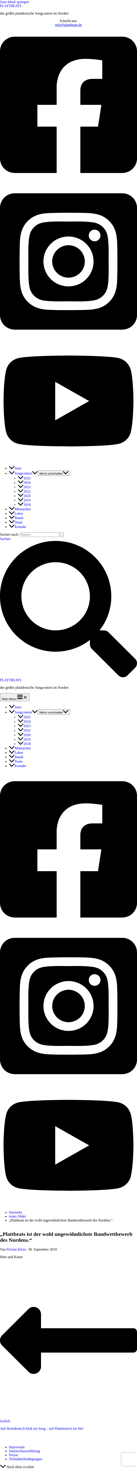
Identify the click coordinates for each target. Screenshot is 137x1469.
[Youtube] (68, 460)
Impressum (17, 1447)
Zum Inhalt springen (14, 2)
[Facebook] (68, 181)
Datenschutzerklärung (24, 1451)
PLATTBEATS (11, 6)
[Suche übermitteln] (62, 534)
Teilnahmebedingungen (25, 1459)
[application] (35, 473)
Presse (13, 1455)
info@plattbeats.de (68, 25)
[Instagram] (68, 338)
